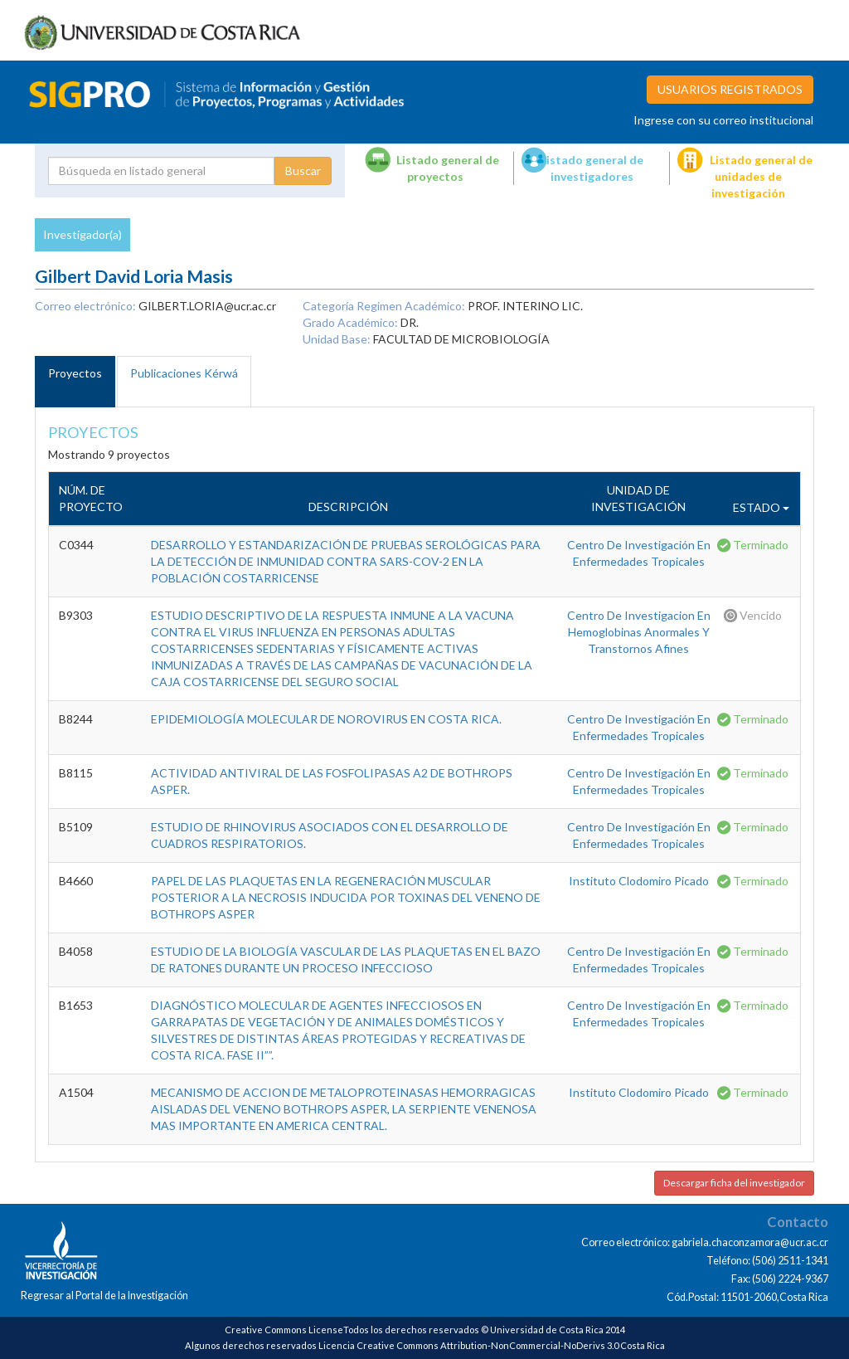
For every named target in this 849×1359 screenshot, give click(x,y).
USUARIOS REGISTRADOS (730, 89)
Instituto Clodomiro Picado (639, 881)
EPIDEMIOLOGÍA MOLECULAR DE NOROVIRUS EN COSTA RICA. (326, 719)
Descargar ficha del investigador (734, 1182)
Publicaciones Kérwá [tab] (184, 373)
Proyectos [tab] (75, 373)
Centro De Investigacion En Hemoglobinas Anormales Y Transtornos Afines (639, 631)
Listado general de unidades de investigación (761, 176)
